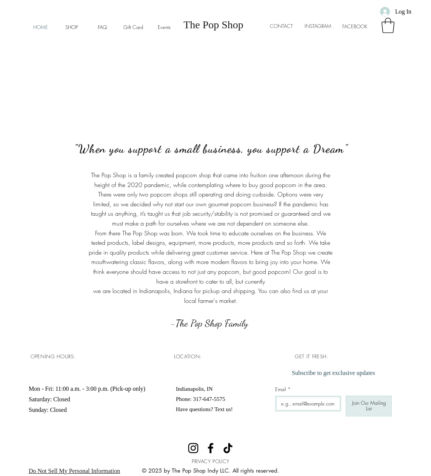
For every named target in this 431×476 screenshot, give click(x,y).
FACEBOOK (357, 26)
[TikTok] (228, 448)
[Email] (306, 403)
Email (283, 389)
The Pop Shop (213, 25)
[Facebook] (210, 448)
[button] (388, 25)
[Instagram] (193, 448)
